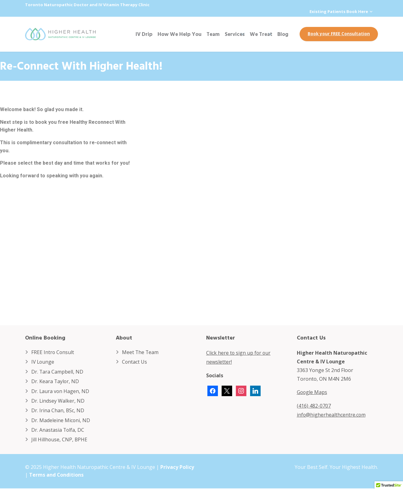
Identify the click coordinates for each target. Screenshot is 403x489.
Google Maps (312, 392)
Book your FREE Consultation (339, 34)
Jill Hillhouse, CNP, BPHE (59, 440)
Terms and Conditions (56, 475)
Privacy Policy (177, 467)
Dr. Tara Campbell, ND (57, 371)
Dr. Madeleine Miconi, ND (60, 420)
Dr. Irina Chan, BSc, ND (57, 411)
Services (235, 34)
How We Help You (180, 34)
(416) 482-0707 (314, 405)
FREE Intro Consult (53, 352)
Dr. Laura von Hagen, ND (60, 391)
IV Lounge (43, 362)
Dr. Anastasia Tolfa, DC (58, 430)
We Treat (261, 34)
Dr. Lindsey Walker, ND (58, 401)
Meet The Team (140, 352)
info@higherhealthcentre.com (331, 414)
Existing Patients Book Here (339, 11)
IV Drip (144, 34)
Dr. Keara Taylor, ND (55, 381)
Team (213, 34)
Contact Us (134, 362)
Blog (282, 34)
